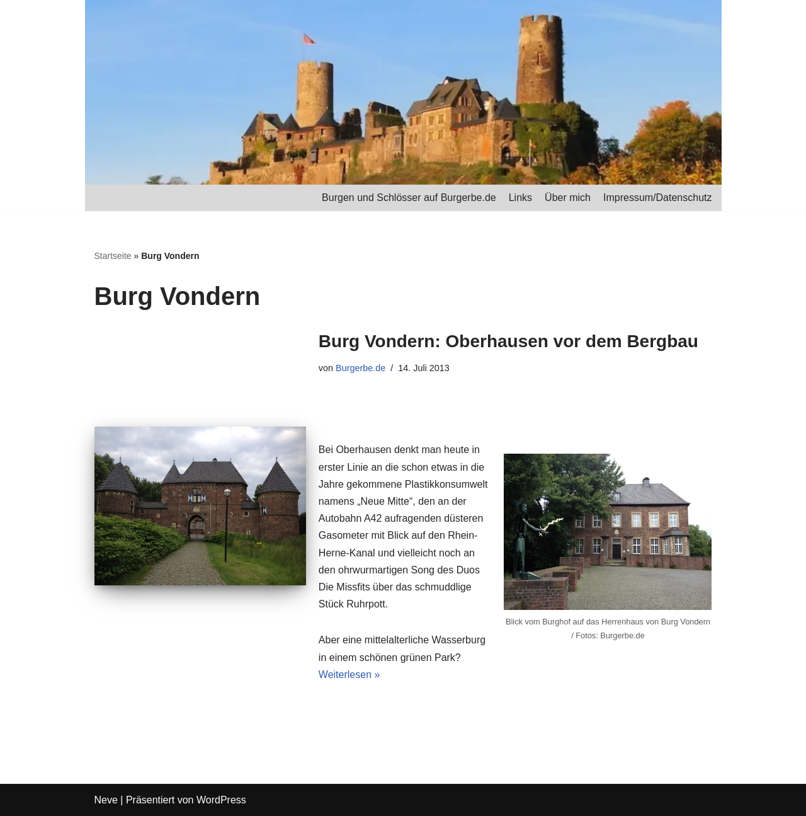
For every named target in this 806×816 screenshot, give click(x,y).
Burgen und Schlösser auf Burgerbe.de (409, 197)
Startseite (113, 256)
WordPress (221, 800)
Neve (106, 800)
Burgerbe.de (360, 368)
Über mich (568, 197)
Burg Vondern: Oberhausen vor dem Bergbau (508, 341)
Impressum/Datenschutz (657, 197)
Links (520, 197)
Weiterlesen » (349, 674)
